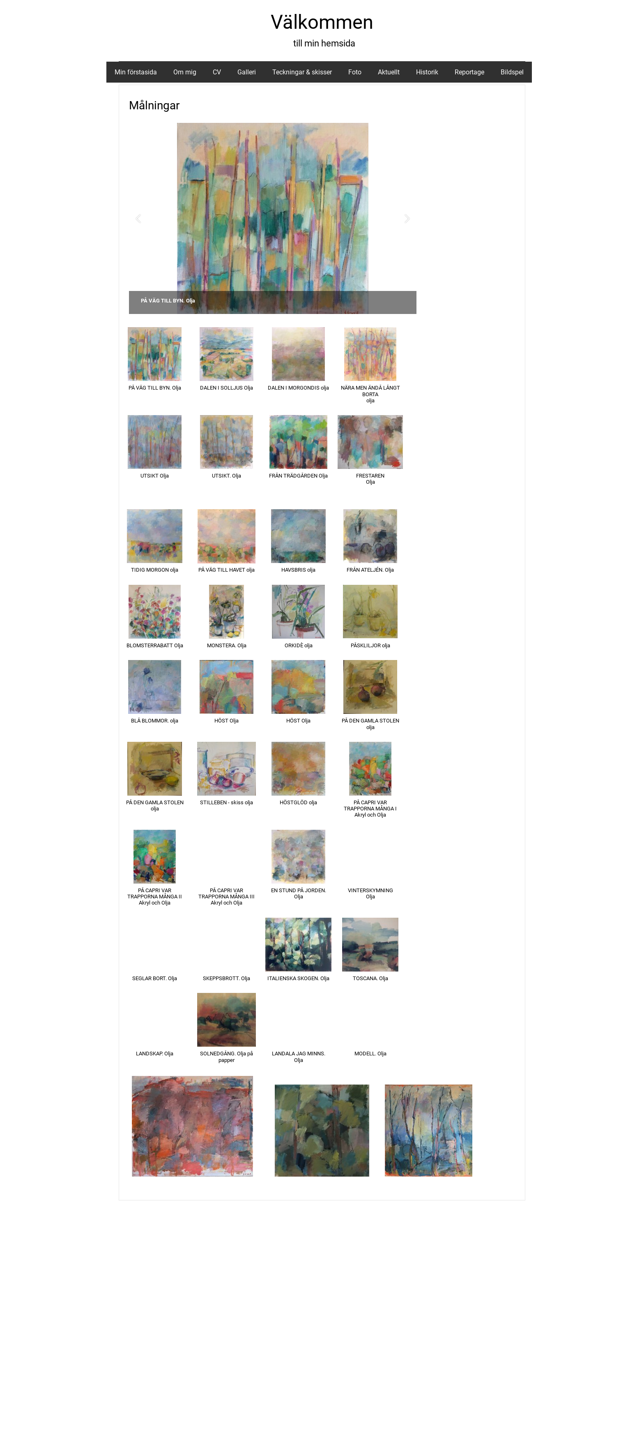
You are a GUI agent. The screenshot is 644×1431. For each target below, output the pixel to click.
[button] (138, 218)
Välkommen (322, 22)
